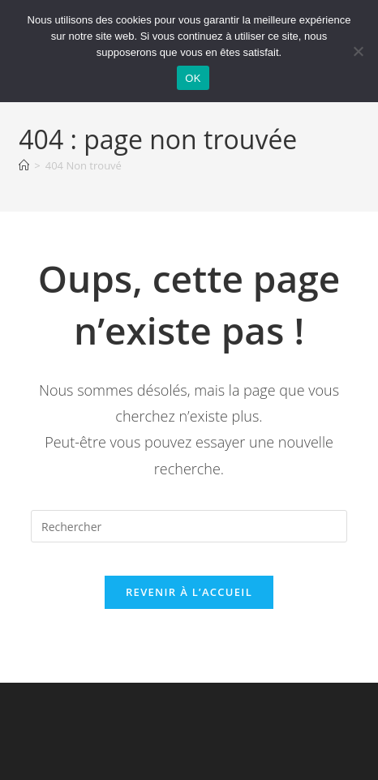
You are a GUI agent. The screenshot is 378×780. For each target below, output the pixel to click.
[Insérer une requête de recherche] (189, 526)
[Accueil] (24, 165)
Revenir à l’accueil (189, 592)
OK (192, 78)
